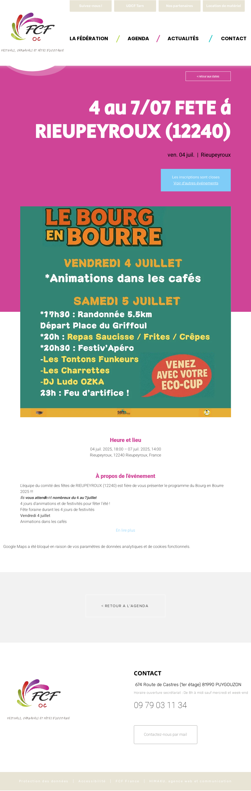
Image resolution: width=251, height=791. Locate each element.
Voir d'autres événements (196, 183)
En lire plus (125, 530)
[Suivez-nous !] (90, 6)
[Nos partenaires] (179, 6)
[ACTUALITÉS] (183, 38)
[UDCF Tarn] (135, 6)
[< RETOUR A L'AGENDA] (125, 606)
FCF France (128, 781)
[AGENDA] (138, 38)
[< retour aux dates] (208, 76)
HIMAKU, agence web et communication (190, 781)
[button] (224, 6)
